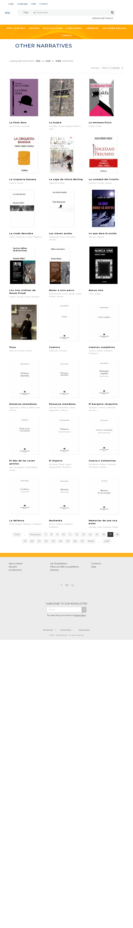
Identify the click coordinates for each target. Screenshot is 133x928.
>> (83, 615)
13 (83, 540)
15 (97, 540)
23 (53, 546)
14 (90, 540)
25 (67, 546)
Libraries (92, 28)
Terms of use (48, 635)
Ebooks (34, 28)
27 (82, 546)
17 (110, 540)
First (17, 540)
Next (91, 546)
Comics (66, 35)
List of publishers (58, 569)
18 (117, 540)
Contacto (96, 569)
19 (25, 546)
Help (93, 572)
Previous (35, 540)
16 (103, 540)
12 (76, 540)
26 (75, 546)
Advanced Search (102, 18)
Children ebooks (114, 28)
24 (60, 546)
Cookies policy (84, 635)
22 (46, 546)
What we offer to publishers (64, 572)
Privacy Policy (80, 621)
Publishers (74, 28)
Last (106, 546)
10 (63, 540)
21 (39, 546)
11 (70, 540)
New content (16, 569)
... (25, 540)
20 (32, 546)
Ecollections (53, 28)
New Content (16, 28)
